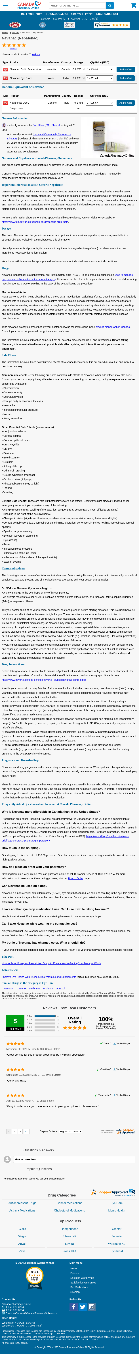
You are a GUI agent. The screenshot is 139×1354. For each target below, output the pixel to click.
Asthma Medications (22, 1210)
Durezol (60, 988)
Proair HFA (69, 1251)
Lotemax (21, 988)
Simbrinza (34, 988)
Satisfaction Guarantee (83, 1282)
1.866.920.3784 (57, 14)
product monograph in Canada (113, 327)
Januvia (117, 1236)
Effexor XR (69, 1236)
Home (5, 32)
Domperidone (69, 1228)
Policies (74, 1273)
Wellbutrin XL (116, 1243)
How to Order (75, 878)
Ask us (36, 54)
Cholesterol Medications (69, 1210)
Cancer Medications (69, 1203)
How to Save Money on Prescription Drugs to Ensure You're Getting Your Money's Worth (51, 963)
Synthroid (117, 1251)
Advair (22, 1243)
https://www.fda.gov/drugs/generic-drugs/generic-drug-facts (35, 221)
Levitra (69, 1243)
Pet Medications (79, 1287)
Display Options (48, 1131)
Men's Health (116, 1210)
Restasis (9, 988)
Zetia (22, 1251)
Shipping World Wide (82, 1277)
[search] (110, 5)
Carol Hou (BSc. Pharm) (46, 125)
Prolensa (48, 988)
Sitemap (75, 1292)
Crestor (116, 1228)
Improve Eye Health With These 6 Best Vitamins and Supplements (39, 976)
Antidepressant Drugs (22, 1203)
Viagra (22, 1236)
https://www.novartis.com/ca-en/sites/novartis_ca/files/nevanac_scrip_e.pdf (44, 679)
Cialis (22, 1228)
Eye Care (14, 32)
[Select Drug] (99, 69)
